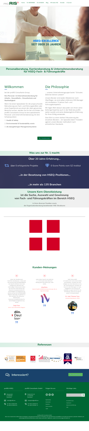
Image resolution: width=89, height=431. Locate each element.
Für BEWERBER (31, 2)
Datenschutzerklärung (71, 405)
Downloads (48, 402)
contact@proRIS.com (11, 400)
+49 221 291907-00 (33, 404)
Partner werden (49, 406)
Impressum (68, 403)
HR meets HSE (54, 2)
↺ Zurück (68, 2)
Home (23, 2)
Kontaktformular (70, 400)
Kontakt (62, 2)
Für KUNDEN (40, 2)
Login (47, 408)
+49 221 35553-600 (12, 404)
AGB (67, 407)
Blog (47, 2)
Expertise (48, 404)
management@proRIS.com (33, 400)
